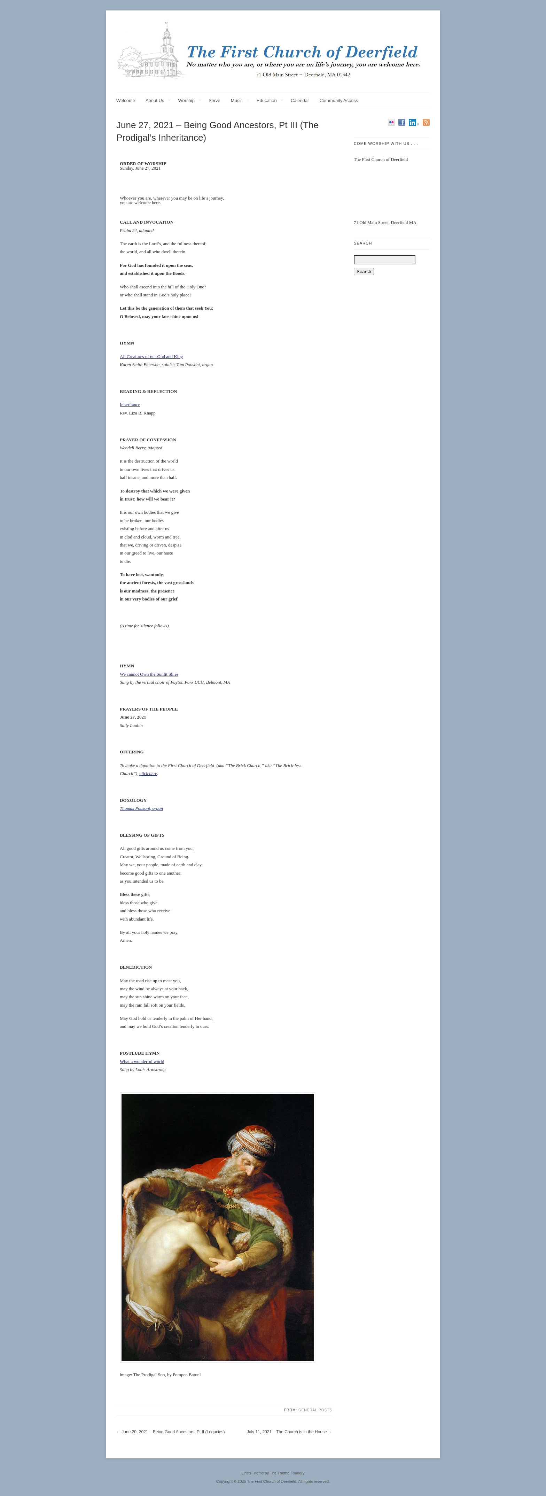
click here (148, 773)
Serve (214, 100)
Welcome (125, 100)
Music (240, 101)
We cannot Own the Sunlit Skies (149, 674)
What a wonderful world (142, 1061)
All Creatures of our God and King (151, 356)
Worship (189, 101)
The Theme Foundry (287, 1473)
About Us (158, 101)
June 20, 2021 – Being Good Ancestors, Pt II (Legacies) (173, 1431)
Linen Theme (252, 1473)
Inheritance (130, 404)
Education (270, 101)
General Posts (315, 1410)
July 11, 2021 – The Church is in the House (287, 1431)
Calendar (300, 100)
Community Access (338, 100)
